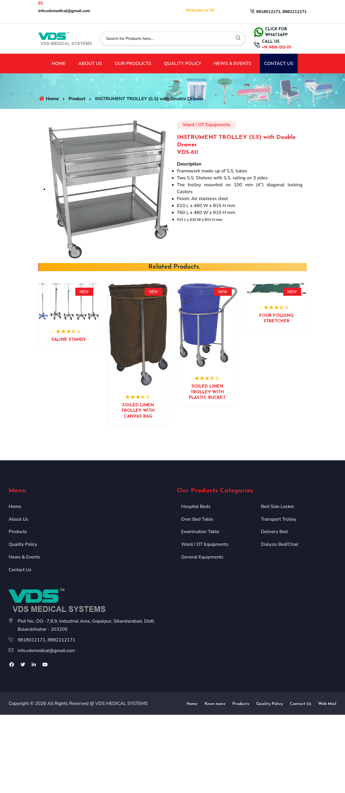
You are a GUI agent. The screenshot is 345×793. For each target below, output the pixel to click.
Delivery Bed (274, 531)
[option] (68, 323)
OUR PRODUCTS (133, 63)
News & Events (24, 557)
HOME (59, 63)
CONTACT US (278, 63)
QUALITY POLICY (182, 63)
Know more (215, 704)
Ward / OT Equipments (204, 544)
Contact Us (20, 570)
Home (48, 99)
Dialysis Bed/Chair (280, 544)
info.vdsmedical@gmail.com (46, 650)
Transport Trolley (278, 519)
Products (18, 531)
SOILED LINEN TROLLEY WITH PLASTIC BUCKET (207, 392)
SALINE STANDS (68, 340)
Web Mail (327, 704)
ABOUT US (90, 63)
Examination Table (200, 531)
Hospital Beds (195, 506)
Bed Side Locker (277, 506)
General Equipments (202, 557)
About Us (18, 519)
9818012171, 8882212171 (278, 11)
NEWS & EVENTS (232, 63)
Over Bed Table (197, 519)
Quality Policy (23, 544)
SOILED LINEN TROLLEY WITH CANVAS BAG (138, 411)
